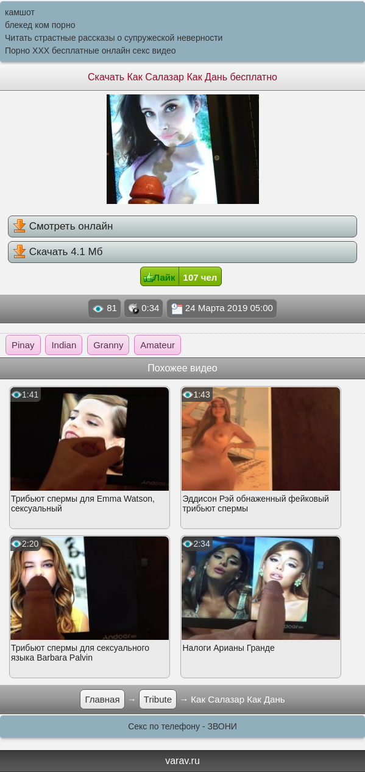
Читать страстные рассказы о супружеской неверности (113, 38)
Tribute (158, 699)
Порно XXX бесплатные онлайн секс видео (90, 50)
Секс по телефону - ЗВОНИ (182, 726)
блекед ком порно (40, 25)
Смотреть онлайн (63, 226)
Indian (63, 345)
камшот (20, 12)
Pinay (23, 345)
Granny (108, 345)
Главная (102, 699)
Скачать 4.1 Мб (57, 251)
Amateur (157, 345)
